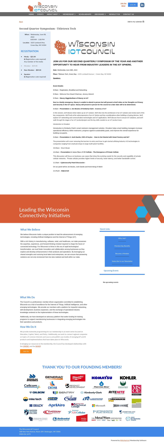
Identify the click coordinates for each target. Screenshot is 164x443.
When (27, 34)
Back (21, 22)
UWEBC (26, 346)
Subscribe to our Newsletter (122, 262)
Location (26, 43)
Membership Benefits (122, 247)
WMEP (38, 346)
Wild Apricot (125, 440)
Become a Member (122, 254)
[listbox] (136, 21)
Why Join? (122, 239)
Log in (133, 5)
